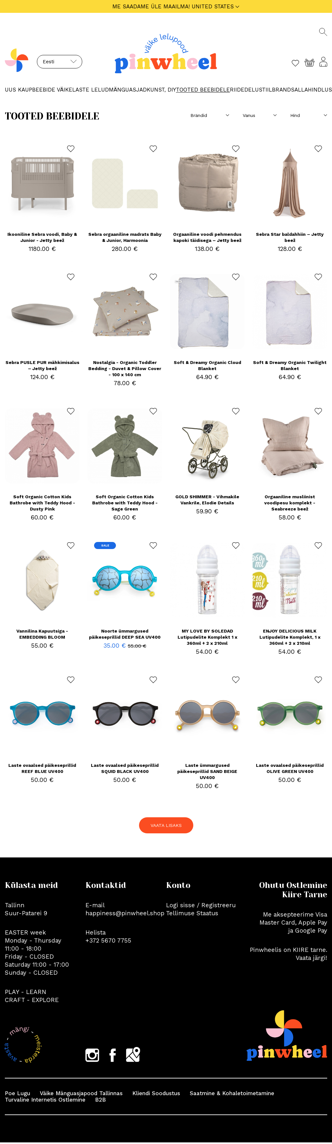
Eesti (48, 62)
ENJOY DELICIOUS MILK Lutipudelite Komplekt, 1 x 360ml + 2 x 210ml (289, 637)
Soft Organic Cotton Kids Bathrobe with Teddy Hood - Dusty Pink (42, 502)
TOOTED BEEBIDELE (203, 89)
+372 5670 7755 (108, 940)
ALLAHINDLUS (313, 89)
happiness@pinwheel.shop (124, 913)
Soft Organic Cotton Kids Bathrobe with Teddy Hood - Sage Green (125, 502)
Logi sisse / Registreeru (201, 905)
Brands (283, 89)
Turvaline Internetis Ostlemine (45, 1099)
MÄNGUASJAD (128, 89)
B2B (100, 1099)
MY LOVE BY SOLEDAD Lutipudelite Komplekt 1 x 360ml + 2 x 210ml (207, 637)
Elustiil (260, 89)
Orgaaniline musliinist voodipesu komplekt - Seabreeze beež (289, 502)
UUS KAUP (18, 89)
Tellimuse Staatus (192, 913)
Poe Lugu (17, 1093)
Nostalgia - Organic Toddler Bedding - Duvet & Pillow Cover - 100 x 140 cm (124, 368)
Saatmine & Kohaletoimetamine (232, 1093)
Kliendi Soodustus (156, 1093)
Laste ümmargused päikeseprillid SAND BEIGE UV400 (207, 771)
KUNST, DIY (161, 89)
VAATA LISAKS (166, 825)
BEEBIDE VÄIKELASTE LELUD (70, 89)
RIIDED (239, 89)
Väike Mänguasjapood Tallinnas (81, 1093)
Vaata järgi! (311, 958)
